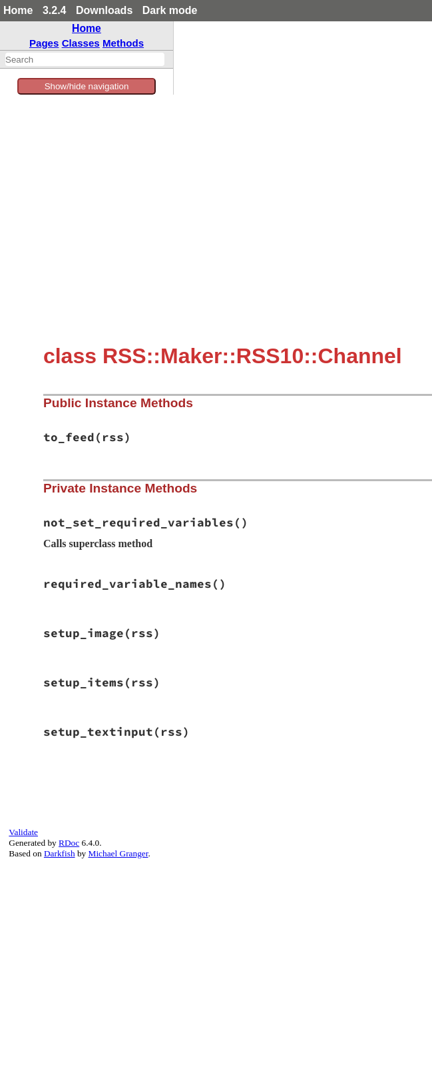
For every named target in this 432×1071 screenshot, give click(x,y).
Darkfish (59, 853)
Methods (123, 43)
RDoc (69, 843)
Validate (23, 832)
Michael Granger (118, 853)
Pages (44, 43)
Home (18, 10)
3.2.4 (55, 10)
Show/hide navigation (87, 86)
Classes (81, 43)
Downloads (104, 10)
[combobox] (84, 59)
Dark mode (170, 10)
